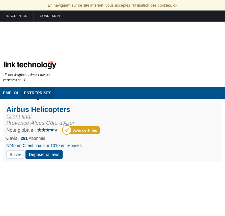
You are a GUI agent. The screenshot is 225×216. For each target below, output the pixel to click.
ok (175, 5)
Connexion (50, 16)
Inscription (17, 16)
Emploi (10, 93)
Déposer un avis (44, 154)
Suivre (16, 154)
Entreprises (38, 93)
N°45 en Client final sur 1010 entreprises (44, 145)
